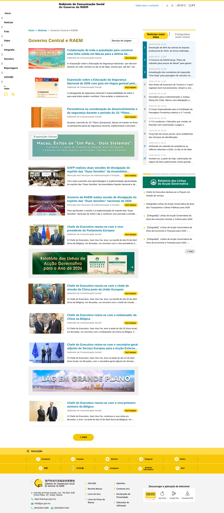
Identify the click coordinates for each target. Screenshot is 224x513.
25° (183, 5)
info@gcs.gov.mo (42, 495)
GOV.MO (92, 475)
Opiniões (120, 475)
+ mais (190, 243)
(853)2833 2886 (41, 499)
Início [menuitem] (34, 13)
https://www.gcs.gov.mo (45, 490)
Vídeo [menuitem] (72, 13)
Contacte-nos (123, 480)
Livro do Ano (94, 485)
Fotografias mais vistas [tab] (182, 27)
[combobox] (124, 32)
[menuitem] (47, 13)
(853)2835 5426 (61, 499)
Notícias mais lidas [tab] (156, 27)
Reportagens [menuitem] (119, 13)
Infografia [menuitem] (86, 13)
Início (31, 22)
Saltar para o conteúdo (147, 5)
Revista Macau (95, 480)
